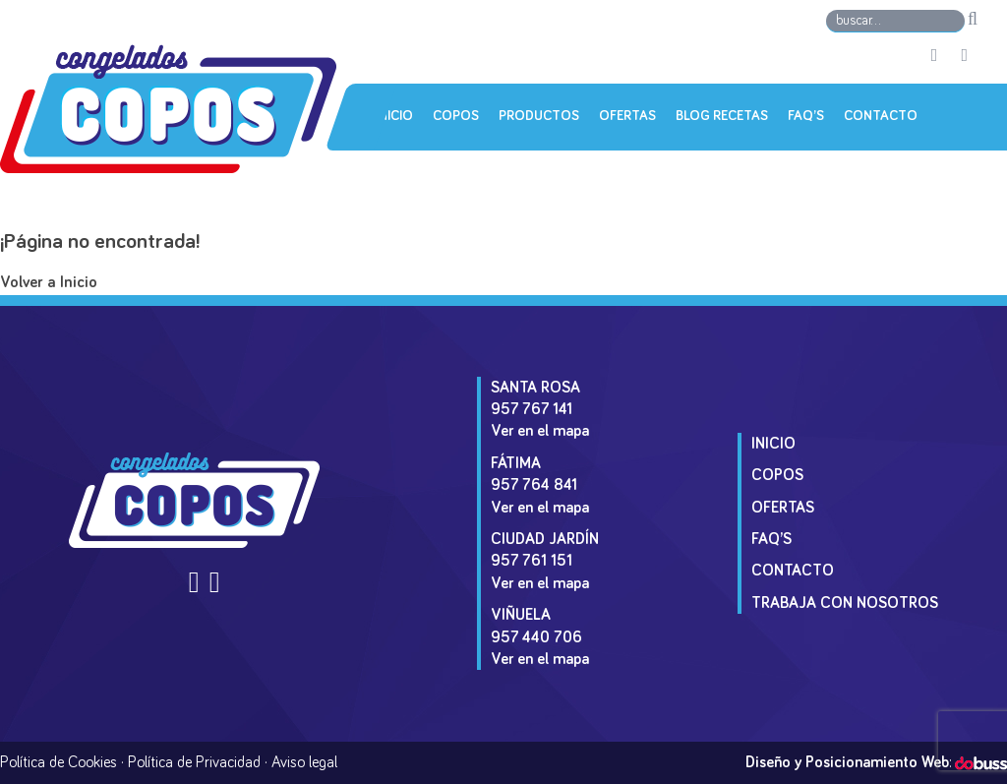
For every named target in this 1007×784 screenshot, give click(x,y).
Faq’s (806, 116)
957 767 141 (531, 409)
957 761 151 (531, 561)
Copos (456, 116)
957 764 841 (534, 485)
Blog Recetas (722, 116)
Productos (539, 116)
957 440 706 (536, 637)
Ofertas (627, 116)
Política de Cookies (58, 762)
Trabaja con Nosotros (844, 603)
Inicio (394, 116)
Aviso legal (304, 762)
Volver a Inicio (48, 282)
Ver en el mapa (540, 431)
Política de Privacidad (194, 762)
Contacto (881, 116)
